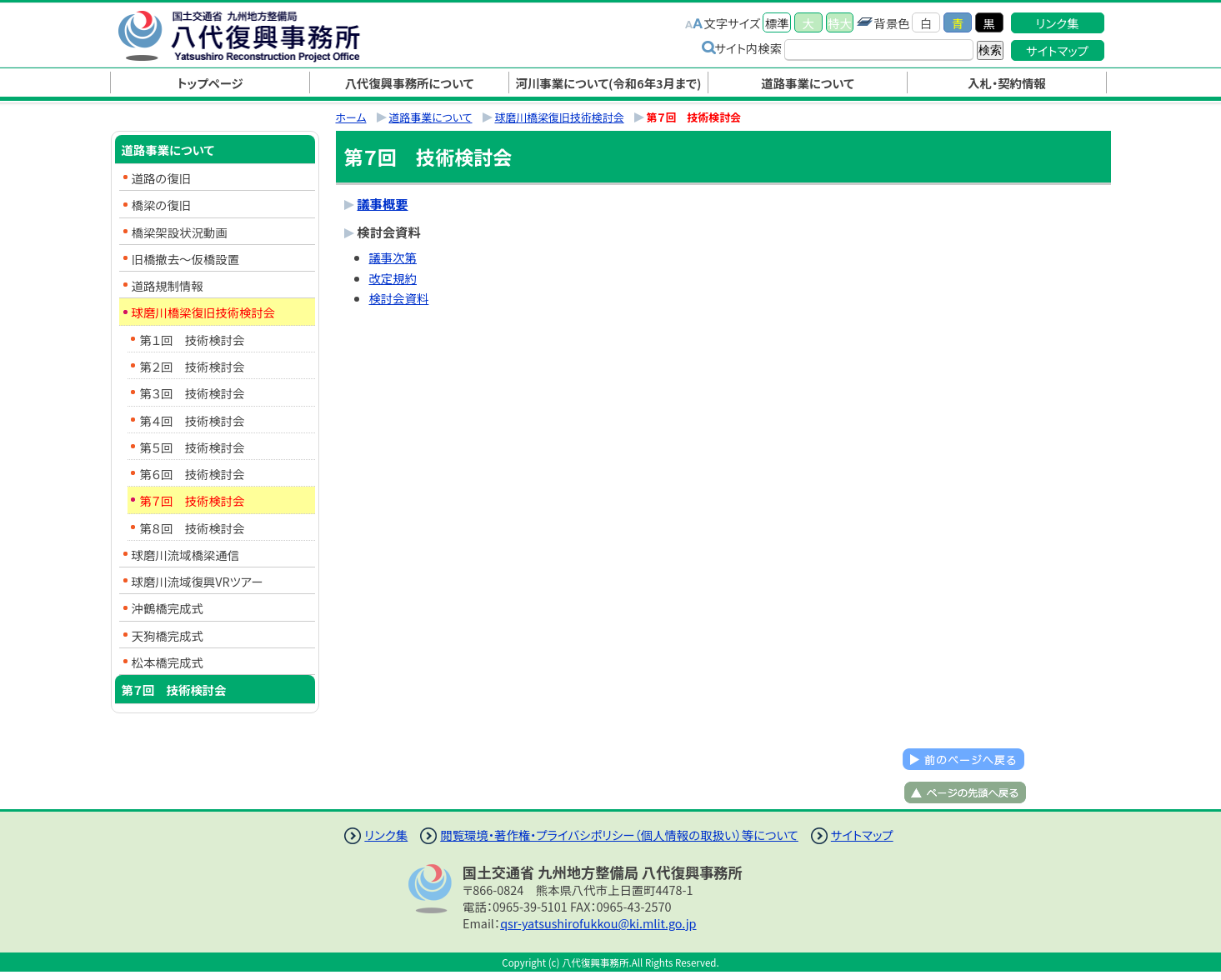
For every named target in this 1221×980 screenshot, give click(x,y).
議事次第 (393, 257)
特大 (840, 23)
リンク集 (1057, 23)
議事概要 (383, 203)
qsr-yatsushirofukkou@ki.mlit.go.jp (598, 923)
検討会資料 (399, 298)
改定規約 (393, 278)
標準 (777, 23)
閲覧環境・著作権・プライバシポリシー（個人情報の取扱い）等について (619, 834)
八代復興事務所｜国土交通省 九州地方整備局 (257, 35)
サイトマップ (1057, 50)
